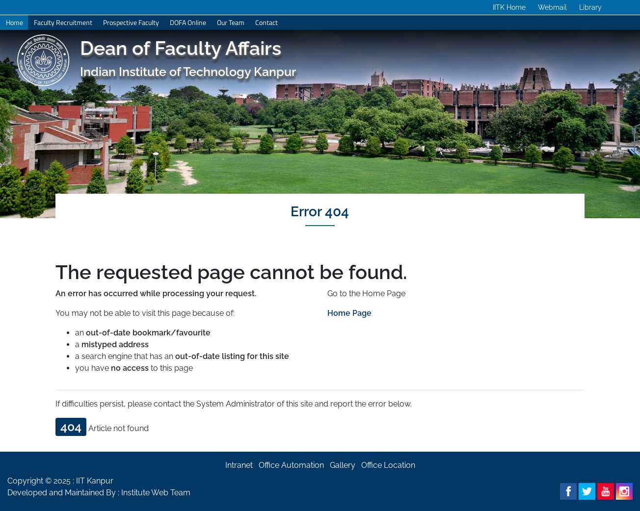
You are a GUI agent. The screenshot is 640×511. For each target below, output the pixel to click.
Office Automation (291, 465)
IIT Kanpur (94, 480)
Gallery (342, 465)
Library (590, 7)
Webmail (552, 7)
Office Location (388, 465)
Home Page (349, 313)
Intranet (239, 465)
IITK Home (509, 7)
